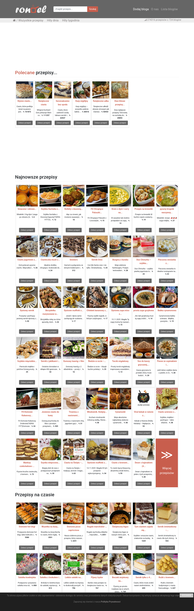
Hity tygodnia (70, 20)
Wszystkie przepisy (30, 20)
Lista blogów (169, 9)
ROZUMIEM (186, 595)
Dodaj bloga (141, 9)
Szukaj (92, 9)
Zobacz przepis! (24, 123)
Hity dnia (52, 20)
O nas (155, 9)
